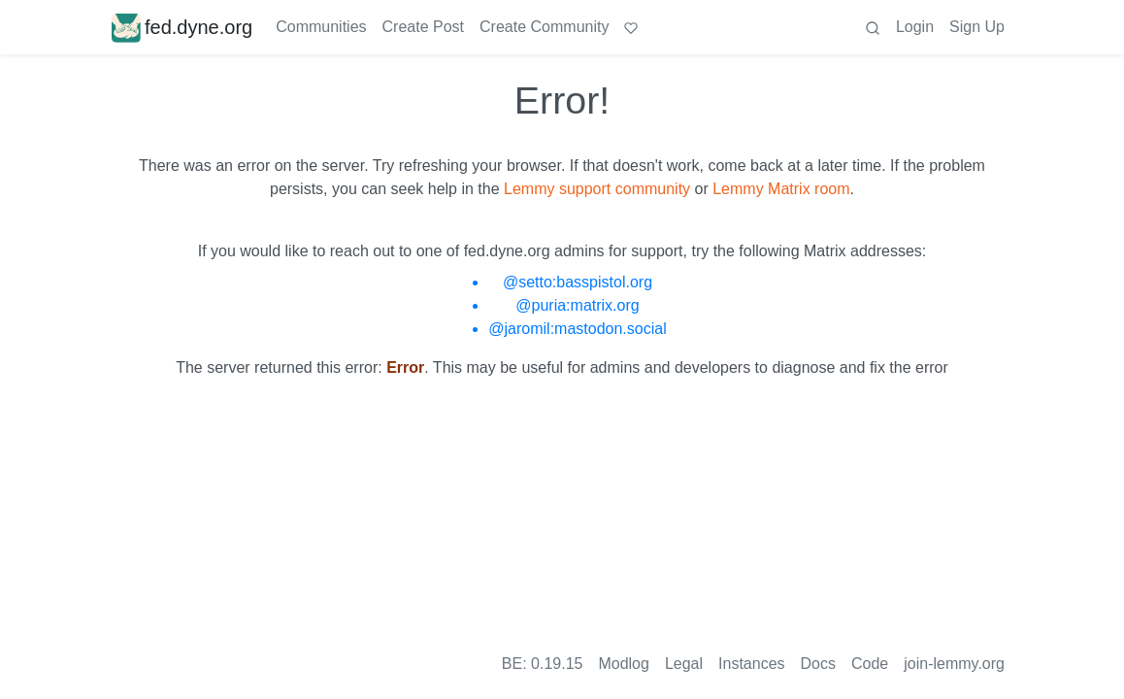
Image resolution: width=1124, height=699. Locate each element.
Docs (818, 663)
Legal (684, 663)
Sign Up (977, 26)
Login (915, 26)
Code (869, 663)
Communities (321, 26)
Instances (751, 663)
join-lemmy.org (954, 663)
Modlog (623, 663)
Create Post (423, 26)
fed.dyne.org (182, 27)
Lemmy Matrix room (780, 189)
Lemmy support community (597, 189)
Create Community (544, 26)
